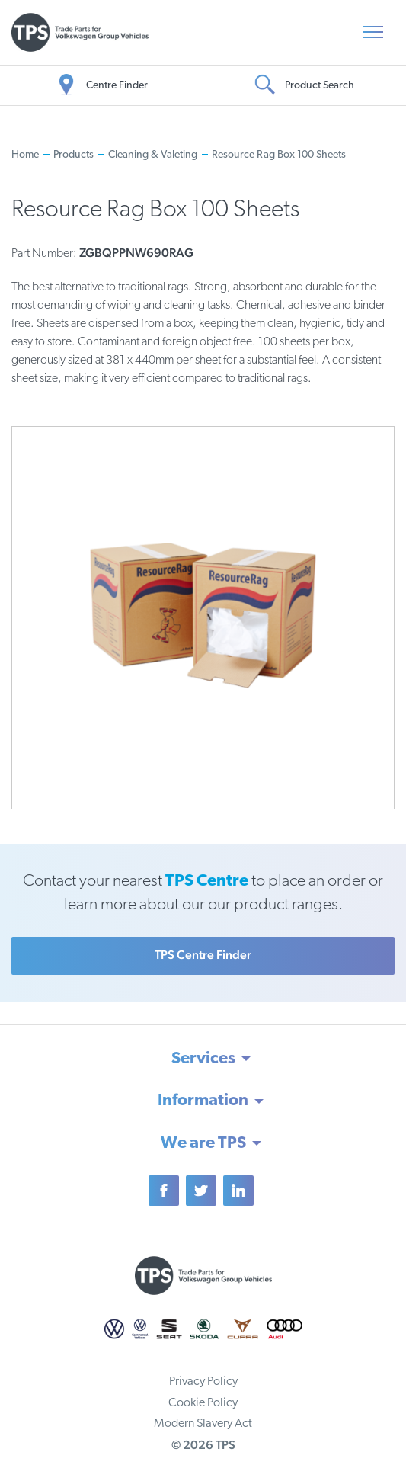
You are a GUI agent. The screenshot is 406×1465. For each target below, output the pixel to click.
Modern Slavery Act (203, 1424)
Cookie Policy (203, 1403)
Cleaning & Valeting (152, 155)
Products (73, 155)
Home (25, 155)
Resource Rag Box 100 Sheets (279, 155)
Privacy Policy (203, 1382)
